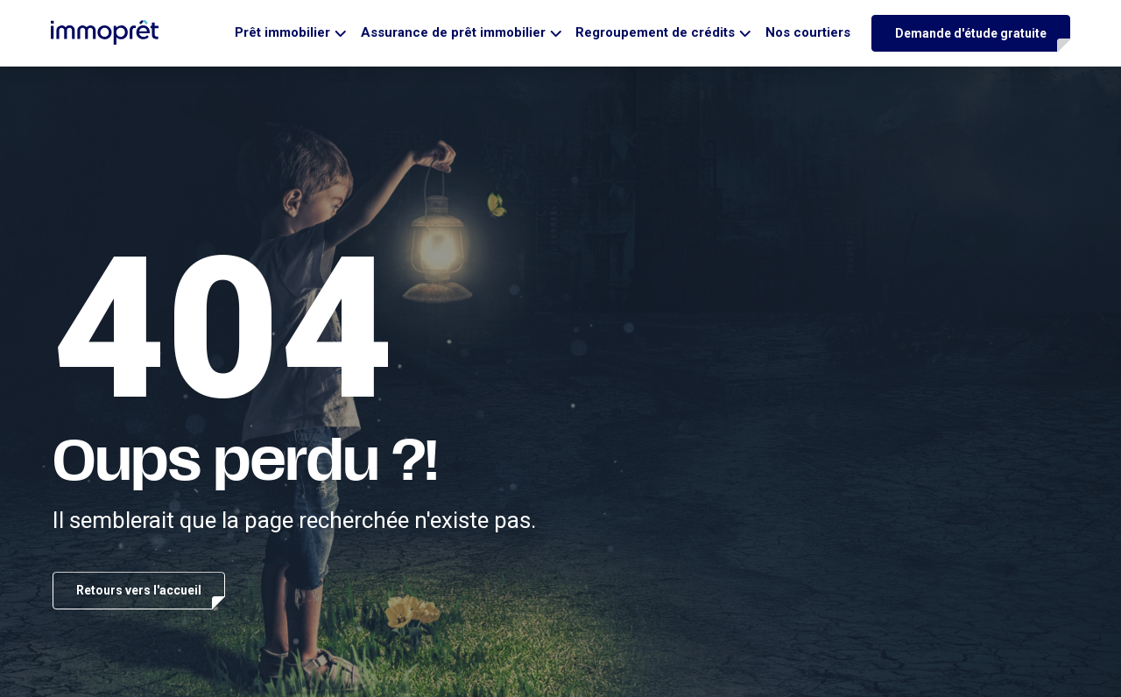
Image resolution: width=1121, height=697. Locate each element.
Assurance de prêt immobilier (453, 32)
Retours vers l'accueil (138, 590)
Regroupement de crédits (655, 32)
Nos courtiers (807, 32)
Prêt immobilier (282, 32)
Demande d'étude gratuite (971, 33)
